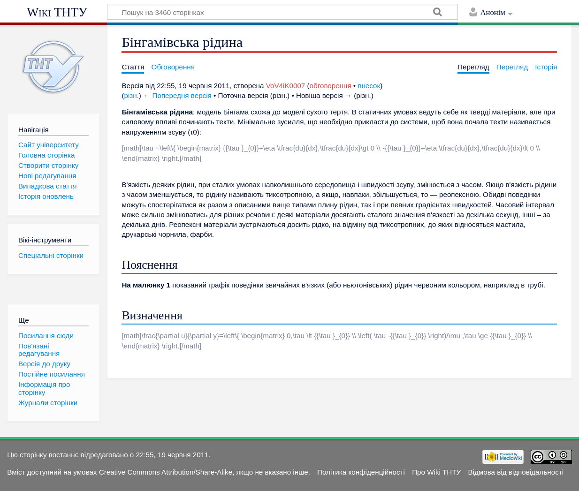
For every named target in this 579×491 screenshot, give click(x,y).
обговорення (330, 86)
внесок (369, 86)
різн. (131, 95)
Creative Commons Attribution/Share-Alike (165, 472)
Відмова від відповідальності (516, 472)
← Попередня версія (177, 95)
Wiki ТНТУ (57, 12)
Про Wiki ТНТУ (436, 472)
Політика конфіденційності (361, 472)
